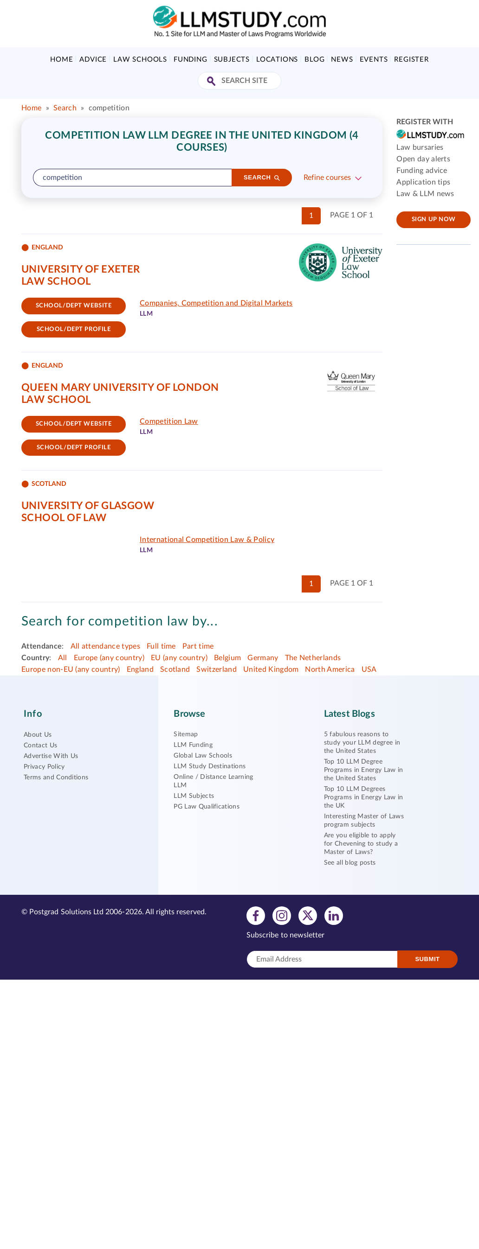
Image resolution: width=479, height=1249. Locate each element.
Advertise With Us (51, 756)
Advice (93, 59)
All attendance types (105, 646)
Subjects (232, 59)
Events (374, 59)
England (140, 669)
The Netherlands (313, 658)
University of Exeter (80, 269)
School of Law (64, 518)
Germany (262, 658)
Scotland (175, 669)
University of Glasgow (87, 506)
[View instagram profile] (281, 915)
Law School (56, 281)
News (342, 59)
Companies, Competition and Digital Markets (216, 303)
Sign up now (434, 220)
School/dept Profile (74, 329)
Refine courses (327, 177)
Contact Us (40, 745)
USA (369, 669)
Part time (198, 646)
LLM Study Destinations (210, 766)
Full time (161, 646)
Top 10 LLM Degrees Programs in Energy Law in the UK (363, 797)
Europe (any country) (109, 658)
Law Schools (140, 59)
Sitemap (186, 734)
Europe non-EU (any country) (70, 669)
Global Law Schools (203, 755)
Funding (190, 59)
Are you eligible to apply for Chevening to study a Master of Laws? (361, 843)
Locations (277, 59)
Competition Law (169, 421)
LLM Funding (193, 745)
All (62, 658)
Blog (314, 59)
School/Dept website (74, 306)
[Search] (262, 177)
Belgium (227, 658)
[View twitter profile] (307, 915)
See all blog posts (350, 863)
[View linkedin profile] (333, 915)
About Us (38, 735)
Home (61, 59)
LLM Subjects (194, 796)
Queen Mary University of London (120, 387)
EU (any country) (179, 658)
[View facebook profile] (255, 915)
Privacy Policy (44, 767)
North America (330, 669)
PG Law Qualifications (207, 806)
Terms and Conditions (56, 777)
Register (411, 59)
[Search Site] (212, 81)
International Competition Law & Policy (207, 539)
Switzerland (216, 669)
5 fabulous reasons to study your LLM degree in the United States (362, 742)
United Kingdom (270, 669)
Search (65, 108)
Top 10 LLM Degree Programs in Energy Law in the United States (363, 770)
